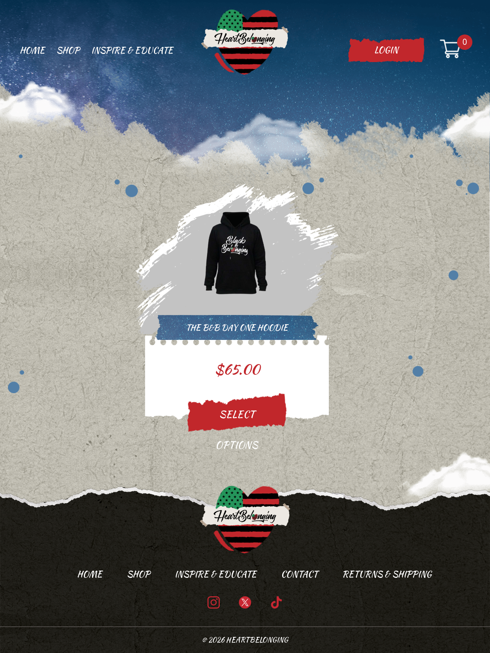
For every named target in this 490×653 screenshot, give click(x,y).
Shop (68, 50)
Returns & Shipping (386, 574)
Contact (299, 574)
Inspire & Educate (132, 50)
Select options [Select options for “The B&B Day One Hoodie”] (237, 423)
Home (32, 50)
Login (386, 50)
